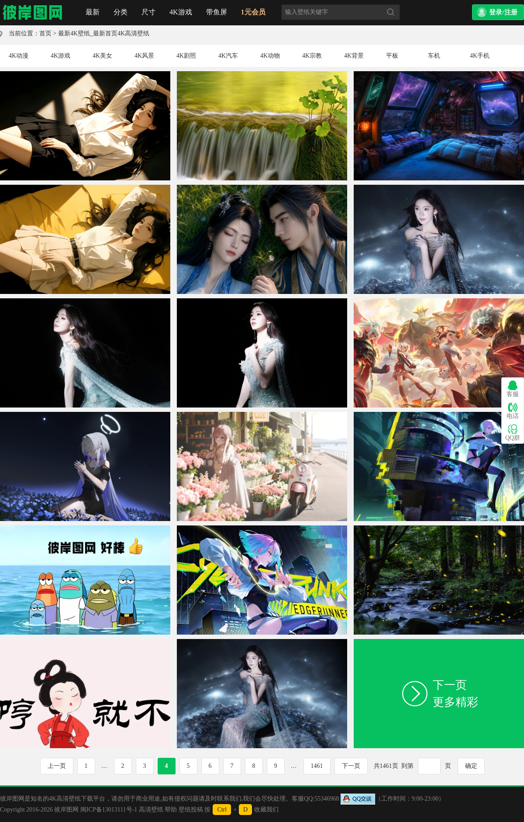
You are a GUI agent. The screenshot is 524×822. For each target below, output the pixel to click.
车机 (434, 55)
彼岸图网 (66, 809)
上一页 (57, 766)
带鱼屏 (216, 12)
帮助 (171, 809)
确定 (471, 766)
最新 (93, 12)
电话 (513, 410)
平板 (392, 55)
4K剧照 (186, 55)
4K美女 (102, 55)
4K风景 (144, 55)
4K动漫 (18, 55)
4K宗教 (312, 55)
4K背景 (354, 55)
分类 (121, 12)
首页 (33, 12)
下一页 (351, 766)
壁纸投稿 (191, 809)
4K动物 (270, 55)
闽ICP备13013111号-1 (108, 809)
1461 (317, 766)
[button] (498, 12)
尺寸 (148, 12)
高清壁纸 (151, 809)
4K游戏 (180, 12)
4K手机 (480, 55)
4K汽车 (228, 55)
